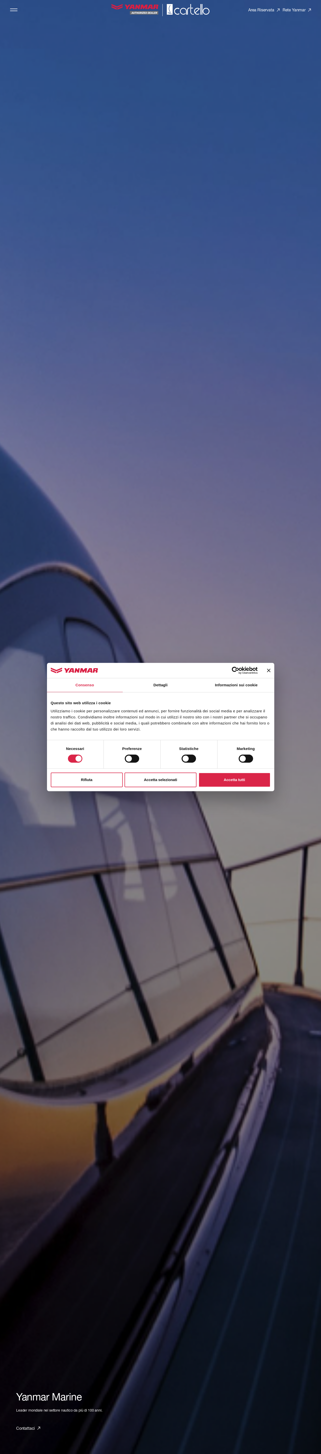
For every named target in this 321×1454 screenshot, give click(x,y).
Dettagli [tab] (161, 685)
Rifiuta (86, 780)
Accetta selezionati (160, 780)
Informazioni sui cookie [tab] (236, 685)
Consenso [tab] (85, 685)
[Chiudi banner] (268, 670)
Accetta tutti (234, 780)
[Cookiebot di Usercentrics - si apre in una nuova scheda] (235, 670)
